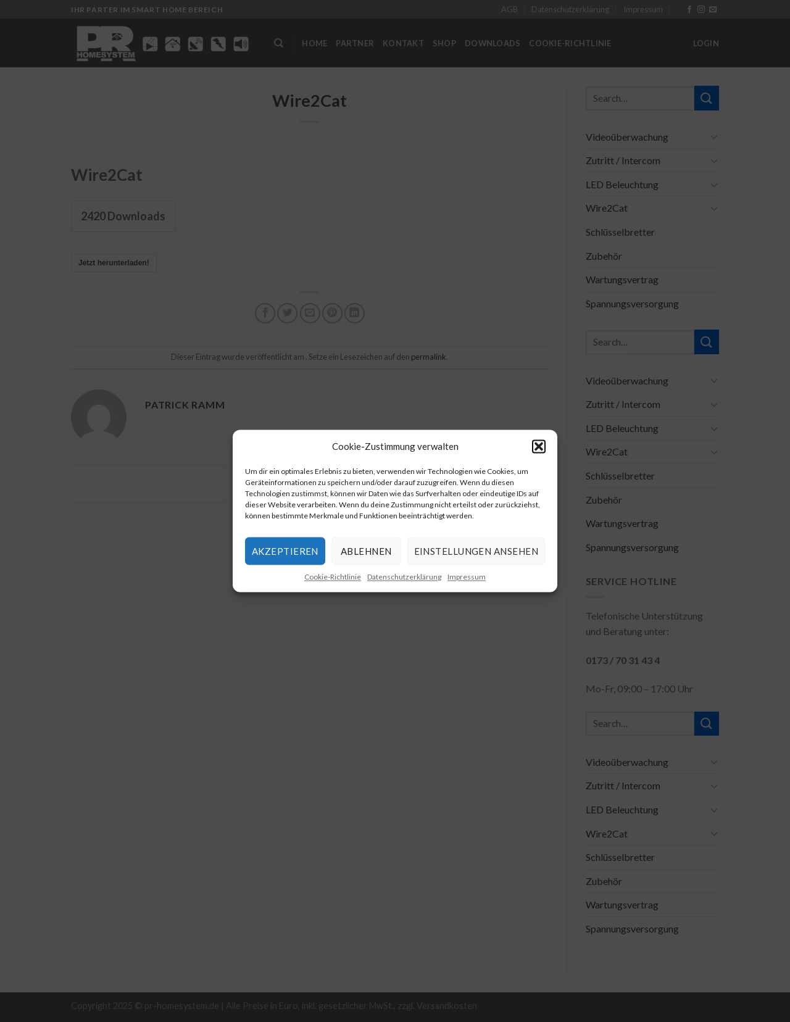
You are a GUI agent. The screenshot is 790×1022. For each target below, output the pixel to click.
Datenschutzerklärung (404, 576)
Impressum (466, 576)
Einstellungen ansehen (476, 551)
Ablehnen (366, 551)
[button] (539, 446)
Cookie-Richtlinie (332, 576)
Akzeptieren (285, 551)
